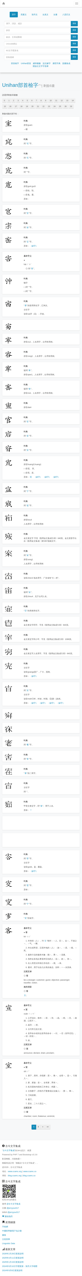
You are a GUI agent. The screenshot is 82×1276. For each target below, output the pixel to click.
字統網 (5, 1227)
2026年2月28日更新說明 (13, 1254)
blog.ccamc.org (14, 1175)
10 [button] (51, 101)
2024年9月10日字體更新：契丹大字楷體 (19, 1266)
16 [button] (10, 106)
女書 (55, 14)
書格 (4, 1235)
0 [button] (4, 101)
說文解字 (47, 63)
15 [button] (5, 106)
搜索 (74, 23)
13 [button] (67, 101)
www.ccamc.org (15, 1171)
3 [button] (18, 101)
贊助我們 (7, 1216)
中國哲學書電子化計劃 (12, 1231)
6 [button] (31, 101)
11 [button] (56, 101)
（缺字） (34, 246)
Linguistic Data (8, 1243)
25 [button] (60, 106)
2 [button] (13, 101)
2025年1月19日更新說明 (13, 1262)
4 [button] (22, 101)
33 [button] (71, 106)
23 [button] (49, 106)
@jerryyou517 (13, 1208)
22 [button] (43, 106)
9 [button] (45, 101)
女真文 (45, 14)
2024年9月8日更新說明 (12, 1270)
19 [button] (27, 106)
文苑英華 (6, 1239)
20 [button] (32, 106)
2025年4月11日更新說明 (13, 1258)
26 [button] (65, 106)
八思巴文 (66, 14)
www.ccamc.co (29, 1171)
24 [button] (54, 106)
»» (47, 1127)
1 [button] (9, 101)
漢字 (14, 14)
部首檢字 (15, 63)
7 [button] (36, 101)
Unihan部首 (26, 63)
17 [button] (16, 106)
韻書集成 (66, 63)
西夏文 (24, 15)
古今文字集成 (9, 1150)
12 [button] (62, 101)
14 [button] (73, 101)
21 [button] (38, 106)
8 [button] (41, 101)
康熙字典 (56, 63)
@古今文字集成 (13, 1204)
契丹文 (35, 14)
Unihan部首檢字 (20, 85)
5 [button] (27, 101)
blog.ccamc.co (29, 1175)
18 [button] (21, 106)
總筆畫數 (37, 63)
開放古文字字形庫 (40, 66)
